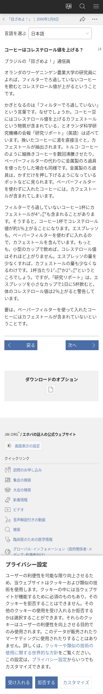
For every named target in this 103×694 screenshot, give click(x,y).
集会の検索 (17, 480)
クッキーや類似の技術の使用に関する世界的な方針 (49, 649)
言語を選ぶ (15, 33)
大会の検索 (17, 490)
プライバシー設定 (49, 659)
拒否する (46, 682)
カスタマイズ (76, 682)
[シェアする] (83, 19)
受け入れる (19, 682)
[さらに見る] (95, 19)
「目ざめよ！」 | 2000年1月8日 (33, 19)
